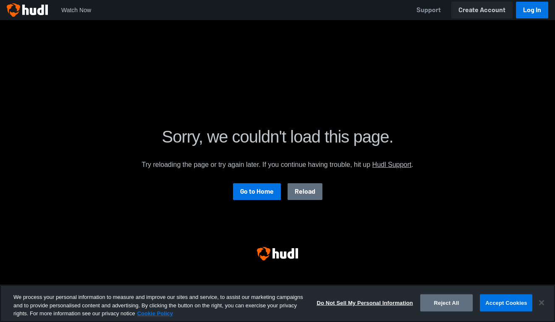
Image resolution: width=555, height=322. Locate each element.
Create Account (481, 10)
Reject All (446, 302)
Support (428, 10)
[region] (277, 303)
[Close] (541, 302)
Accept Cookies (506, 302)
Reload (305, 191)
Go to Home (257, 191)
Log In (532, 10)
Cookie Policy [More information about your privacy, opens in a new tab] (155, 313)
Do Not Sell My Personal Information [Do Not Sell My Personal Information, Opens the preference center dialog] (365, 302)
